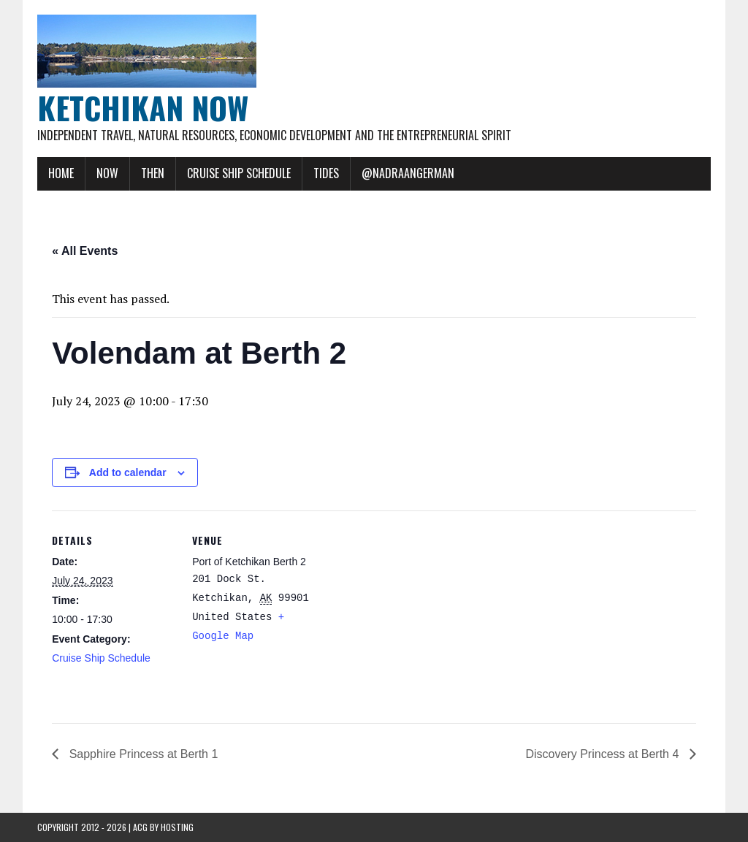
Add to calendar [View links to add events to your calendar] (128, 472)
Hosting (177, 827)
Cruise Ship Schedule (239, 173)
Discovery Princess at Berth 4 (604, 754)
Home (61, 173)
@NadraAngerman (408, 173)
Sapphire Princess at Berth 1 (142, 754)
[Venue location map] (409, 612)
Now (107, 173)
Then (152, 173)
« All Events (85, 251)
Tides (326, 173)
